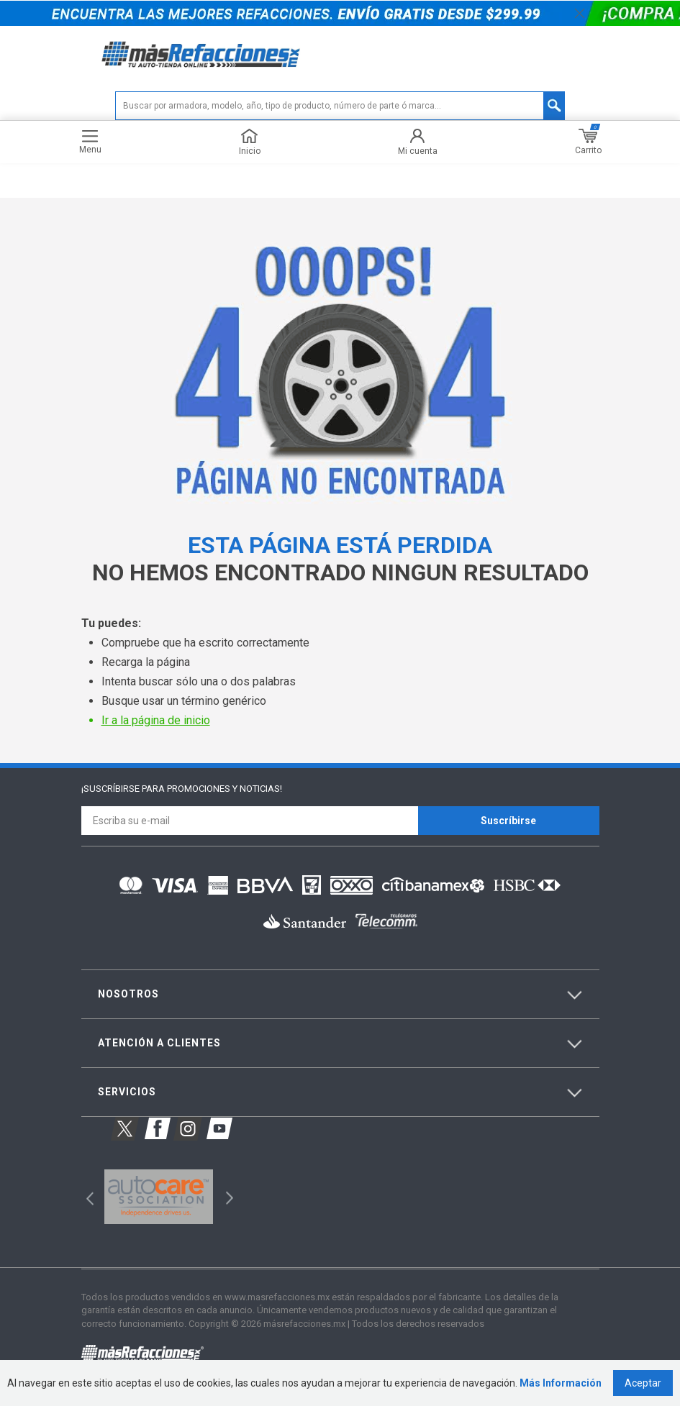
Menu (90, 142)
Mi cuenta (418, 142)
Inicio (249, 142)
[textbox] (340, 105)
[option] (158, 1196)
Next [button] (228, 1196)
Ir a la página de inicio (155, 720)
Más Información (561, 1383)
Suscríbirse (508, 820)
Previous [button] (85, 1196)
